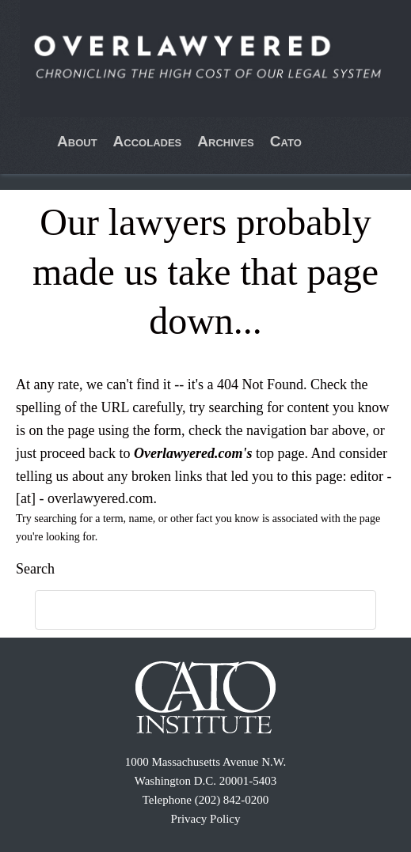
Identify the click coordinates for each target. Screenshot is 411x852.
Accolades (147, 141)
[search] (188, 610)
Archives (225, 141)
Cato (286, 141)
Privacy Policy (206, 818)
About (77, 141)
